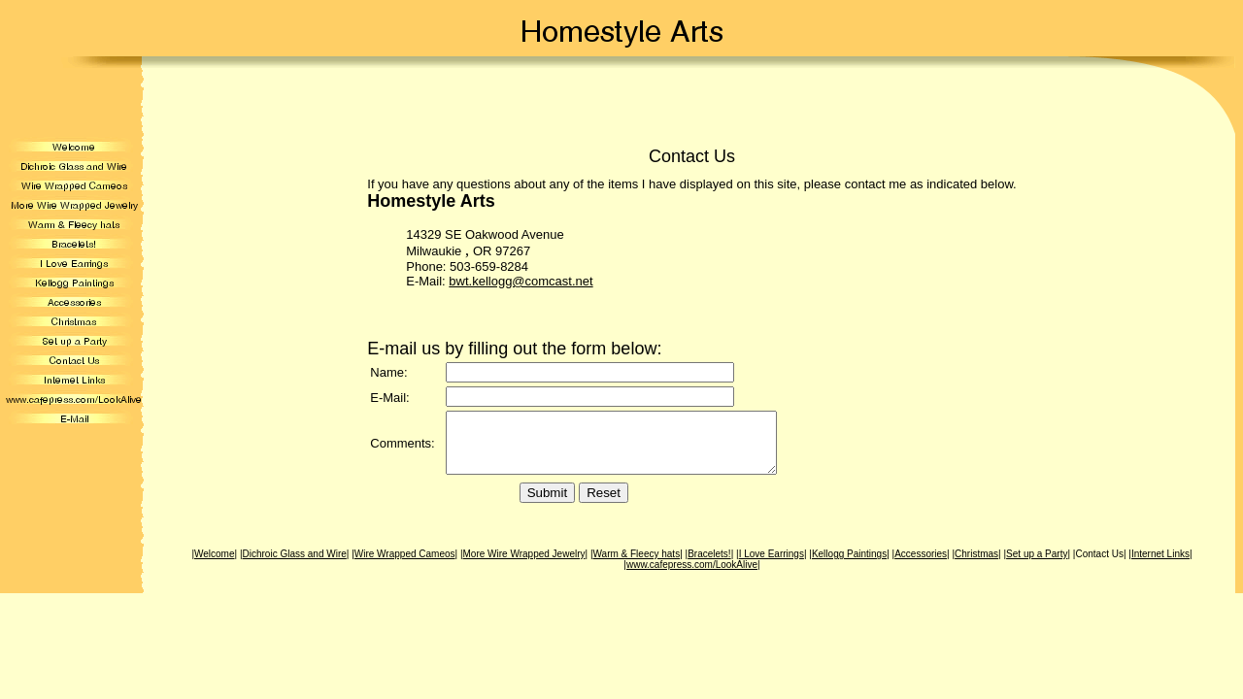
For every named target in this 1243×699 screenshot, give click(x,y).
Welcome (214, 565)
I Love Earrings (771, 565)
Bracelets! (709, 565)
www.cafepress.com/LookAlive (691, 576)
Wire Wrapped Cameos (404, 565)
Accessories (920, 565)
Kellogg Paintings (849, 565)
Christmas (976, 565)
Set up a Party (1036, 565)
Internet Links (1160, 565)
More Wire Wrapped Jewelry (524, 565)
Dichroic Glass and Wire (295, 565)
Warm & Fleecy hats (637, 565)
